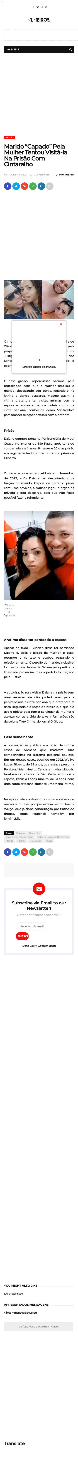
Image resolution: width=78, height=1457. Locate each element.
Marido (9, 841)
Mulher (21, 841)
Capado (20, 833)
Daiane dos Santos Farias (19, 837)
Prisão (10, 137)
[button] (39, 555)
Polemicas (35, 841)
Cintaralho (34, 833)
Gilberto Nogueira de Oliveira (53, 837)
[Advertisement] (39, 97)
